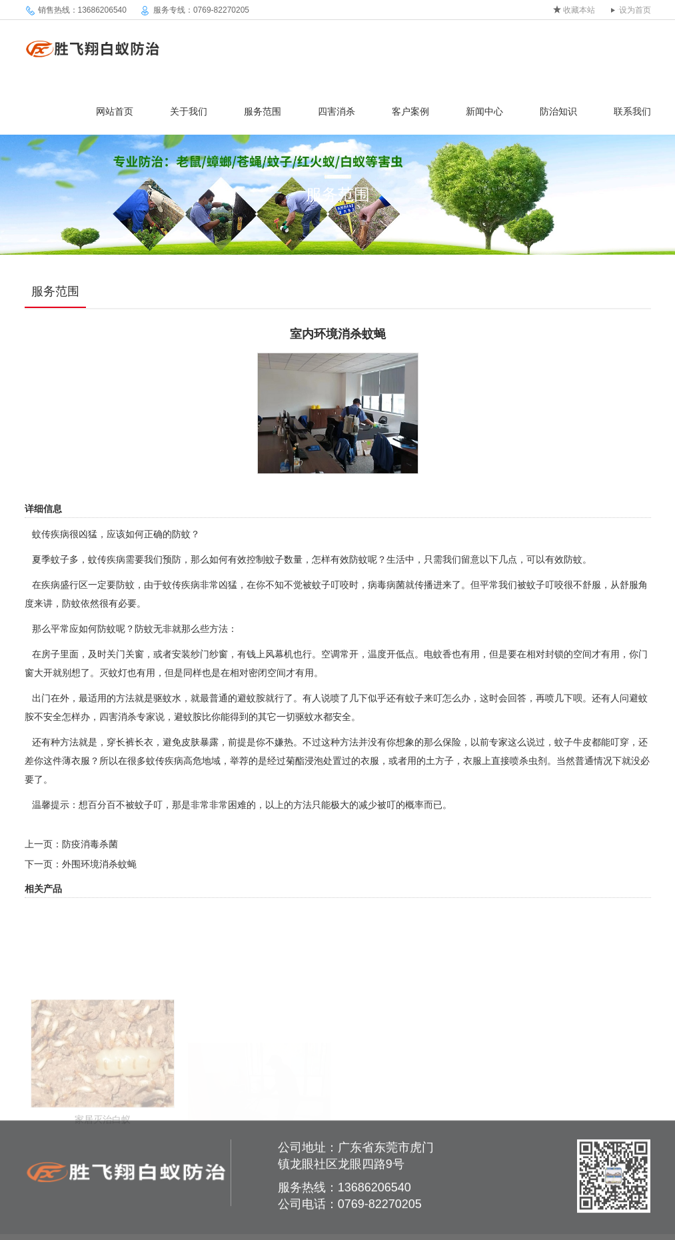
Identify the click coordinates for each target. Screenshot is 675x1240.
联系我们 (632, 111)
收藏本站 (579, 10)
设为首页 (635, 10)
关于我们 (188, 111)
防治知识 (558, 111)
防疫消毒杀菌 (90, 844)
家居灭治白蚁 (103, 1150)
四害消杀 (336, 111)
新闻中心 (484, 111)
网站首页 (114, 111)
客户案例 (410, 111)
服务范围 (262, 111)
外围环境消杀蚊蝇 (99, 864)
